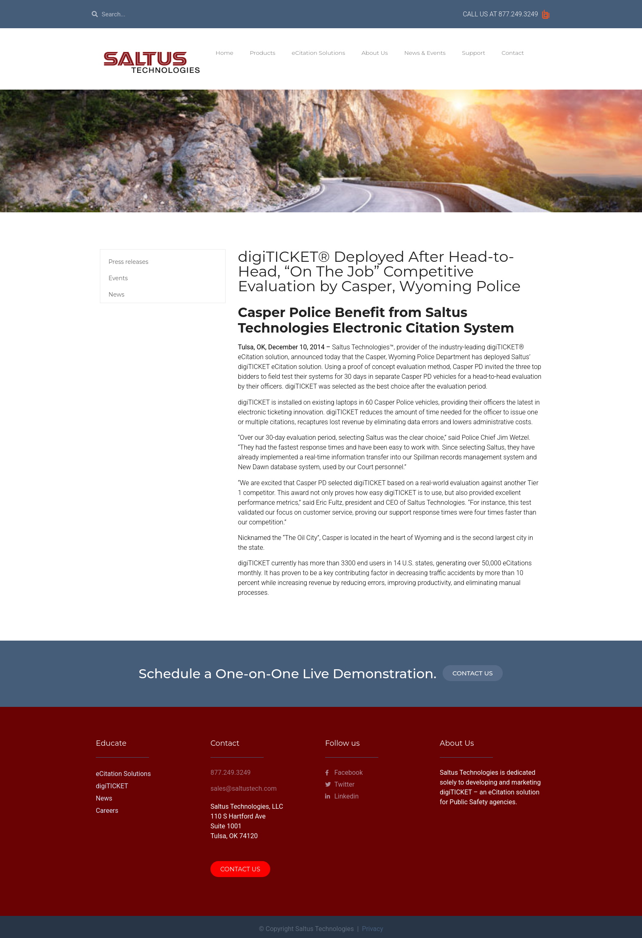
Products (263, 52)
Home (224, 52)
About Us (375, 52)
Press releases (128, 261)
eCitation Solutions (318, 52)
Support (473, 52)
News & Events (424, 52)
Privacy (372, 929)
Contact (513, 52)
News (116, 294)
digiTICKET (112, 786)
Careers (107, 810)
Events (118, 278)
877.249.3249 (518, 14)
